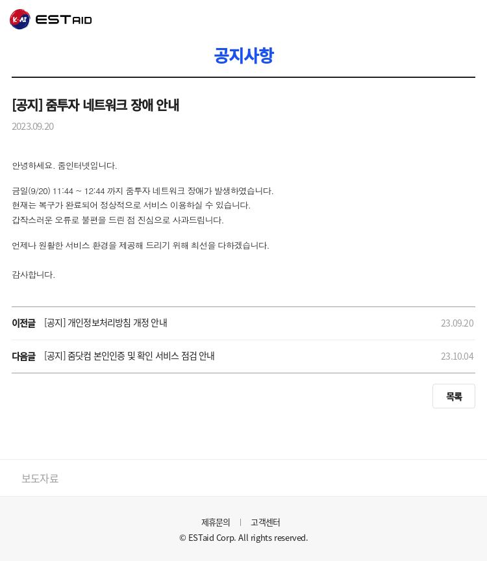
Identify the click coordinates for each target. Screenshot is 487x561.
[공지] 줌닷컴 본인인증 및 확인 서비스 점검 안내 (129, 355)
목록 (454, 396)
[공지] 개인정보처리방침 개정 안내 (105, 322)
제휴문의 (216, 522)
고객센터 (265, 522)
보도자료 (39, 478)
